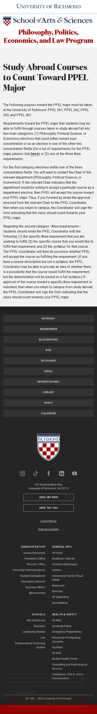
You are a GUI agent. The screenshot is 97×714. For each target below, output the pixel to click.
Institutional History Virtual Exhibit (67, 577)
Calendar (48, 413)
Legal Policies (48, 521)
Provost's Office (36, 564)
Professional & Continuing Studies (30, 645)
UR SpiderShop (60, 597)
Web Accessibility (48, 529)
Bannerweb (48, 329)
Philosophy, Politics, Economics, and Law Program (48, 36)
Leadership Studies (34, 631)
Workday (48, 318)
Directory (57, 591)
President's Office (35, 558)
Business (39, 626)
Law (43, 637)
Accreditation (60, 602)
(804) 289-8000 (48, 497)
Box (48, 350)
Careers (56, 570)
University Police (61, 626)
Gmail (48, 371)
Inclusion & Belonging (64, 564)
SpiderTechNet (48, 381)
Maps (48, 402)
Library (48, 392)
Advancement (37, 593)
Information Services (33, 581)
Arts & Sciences (36, 620)
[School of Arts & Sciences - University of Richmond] (48, 22)
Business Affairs (35, 587)
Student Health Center (65, 658)
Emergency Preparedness (67, 631)
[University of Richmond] (48, 6)
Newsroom (58, 585)
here (34, 154)
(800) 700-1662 (48, 507)
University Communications (29, 570)
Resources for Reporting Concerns (66, 639)
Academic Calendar (63, 558)
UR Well (56, 653)
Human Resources (34, 552)
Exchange (48, 360)
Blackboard (48, 339)
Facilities (57, 647)
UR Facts (57, 552)
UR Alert (56, 620)
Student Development (32, 575)
